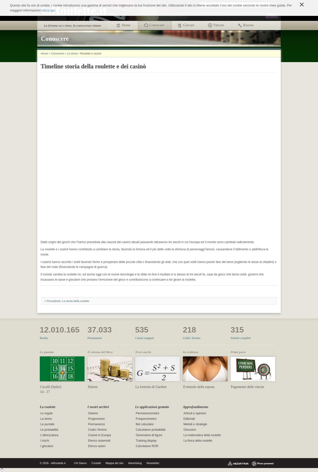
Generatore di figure (149, 435)
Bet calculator (145, 424)
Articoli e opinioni (194, 413)
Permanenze (94, 338)
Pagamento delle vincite (247, 387)
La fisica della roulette (197, 440)
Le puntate (47, 424)
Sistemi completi (241, 338)
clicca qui (48, 10)
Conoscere (57, 53)
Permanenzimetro (147, 413)
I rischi (44, 440)
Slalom (93, 387)
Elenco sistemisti (99, 440)
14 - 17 (45, 392)
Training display (146, 440)
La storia (72, 53)
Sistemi (93, 413)
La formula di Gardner (151, 387)
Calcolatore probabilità (150, 429)
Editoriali (189, 419)
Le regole (46, 413)
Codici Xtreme (191, 338)
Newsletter (153, 463)
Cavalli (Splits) (50, 387)
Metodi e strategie (195, 424)
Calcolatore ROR (147, 446)
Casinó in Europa (99, 435)
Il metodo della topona (198, 387)
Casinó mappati (144, 338)
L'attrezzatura (49, 435)
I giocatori (46, 446)
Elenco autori (96, 446)
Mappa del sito (114, 463)
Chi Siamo (80, 463)
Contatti (96, 463)
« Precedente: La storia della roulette (66, 301)
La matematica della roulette (202, 435)
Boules (44, 338)
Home (44, 53)
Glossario (189, 429)
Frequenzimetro (146, 419)
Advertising (135, 463)
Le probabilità (49, 429)
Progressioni (96, 419)
